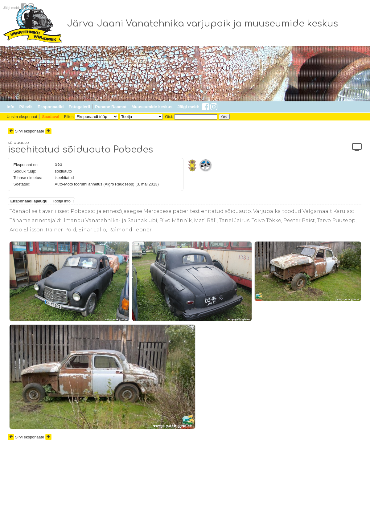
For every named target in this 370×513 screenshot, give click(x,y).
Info (10, 106)
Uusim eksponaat (22, 116)
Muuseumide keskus (151, 106)
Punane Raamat (110, 106)
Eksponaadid (51, 106)
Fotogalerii (79, 106)
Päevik (26, 106)
